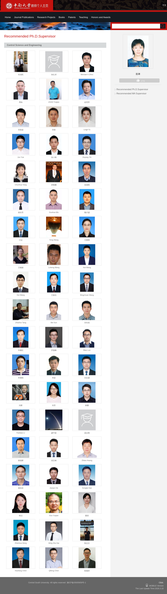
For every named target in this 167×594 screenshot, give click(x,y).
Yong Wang (53, 240)
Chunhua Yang (21, 185)
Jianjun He (54, 488)
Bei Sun (54, 323)
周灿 (20, 102)
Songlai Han (87, 488)
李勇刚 (20, 378)
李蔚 (54, 378)
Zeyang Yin (86, 157)
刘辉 (20, 405)
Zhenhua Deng (21, 543)
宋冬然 (87, 323)
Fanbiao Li (21, 433)
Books (62, 17)
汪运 (20, 240)
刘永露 (87, 378)
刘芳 (54, 405)
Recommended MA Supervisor (131, 93)
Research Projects (46, 17)
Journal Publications (24, 17)
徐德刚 (87, 185)
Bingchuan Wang (87, 295)
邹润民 (20, 75)
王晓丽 (20, 268)
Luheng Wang (53, 267)
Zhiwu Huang (87, 460)
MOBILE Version (156, 586)
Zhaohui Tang (20, 323)
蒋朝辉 (20, 460)
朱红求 (54, 75)
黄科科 (20, 488)
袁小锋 (54, 157)
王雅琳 (87, 240)
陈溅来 (87, 571)
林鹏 (87, 405)
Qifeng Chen (54, 571)
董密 (87, 516)
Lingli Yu (87, 130)
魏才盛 (87, 212)
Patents (72, 17)
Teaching (83, 17)
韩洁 (20, 516)
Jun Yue (21, 157)
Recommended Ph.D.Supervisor (132, 89)
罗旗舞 (54, 350)
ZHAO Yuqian (53, 102)
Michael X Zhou (87, 74)
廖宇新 (54, 433)
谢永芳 (20, 212)
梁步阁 (87, 433)
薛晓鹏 (54, 185)
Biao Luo (86, 350)
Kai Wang (87, 267)
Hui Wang (21, 295)
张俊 (54, 130)
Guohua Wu (54, 212)
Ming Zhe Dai (53, 543)
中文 (164, 5)
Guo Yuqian (54, 515)
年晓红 (20, 350)
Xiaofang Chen (21, 571)
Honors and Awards (100, 17)
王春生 (54, 295)
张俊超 (20, 130)
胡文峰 (54, 460)
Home (8, 17)
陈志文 (87, 543)
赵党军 (87, 102)
